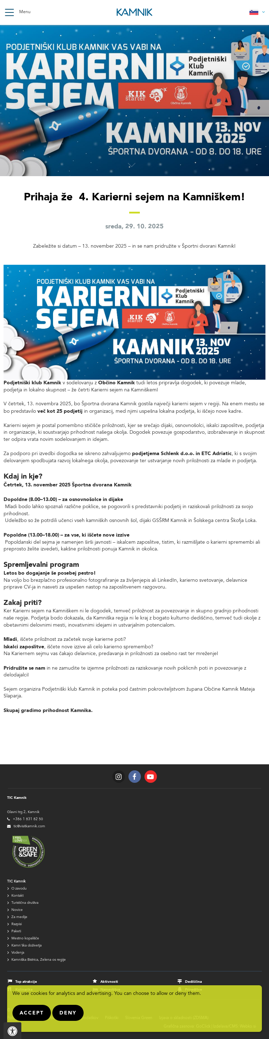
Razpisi (16, 924)
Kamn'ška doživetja (26, 946)
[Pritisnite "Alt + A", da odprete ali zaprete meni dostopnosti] (12, 1030)
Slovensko (257, 12)
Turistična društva (24, 903)
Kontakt (17, 896)
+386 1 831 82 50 (28, 819)
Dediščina (193, 981)
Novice (17, 910)
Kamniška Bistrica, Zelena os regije (38, 960)
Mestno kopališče (25, 938)
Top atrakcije (26, 981)
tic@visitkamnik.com (29, 826)
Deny (68, 1013)
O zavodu (19, 889)
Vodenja (17, 953)
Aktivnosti (109, 981)
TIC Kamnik (16, 882)
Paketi (16, 931)
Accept (32, 1013)
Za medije (19, 917)
